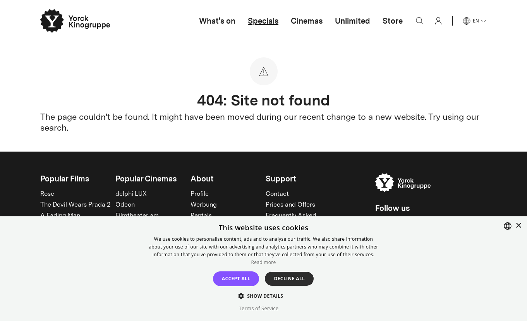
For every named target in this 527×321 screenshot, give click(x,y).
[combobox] (508, 226)
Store (393, 21)
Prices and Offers (290, 205)
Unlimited (352, 21)
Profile (200, 194)
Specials (263, 21)
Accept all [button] (236, 278)
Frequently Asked (291, 216)
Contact (277, 194)
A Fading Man (60, 216)
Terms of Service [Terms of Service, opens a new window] (258, 308)
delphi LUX (131, 194)
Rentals (201, 216)
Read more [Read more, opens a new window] (263, 262)
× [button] (518, 226)
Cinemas (307, 21)
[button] (263, 295)
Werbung (204, 205)
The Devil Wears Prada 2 (75, 205)
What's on (217, 21)
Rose (47, 194)
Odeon (125, 205)
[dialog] (263, 268)
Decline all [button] (289, 278)
